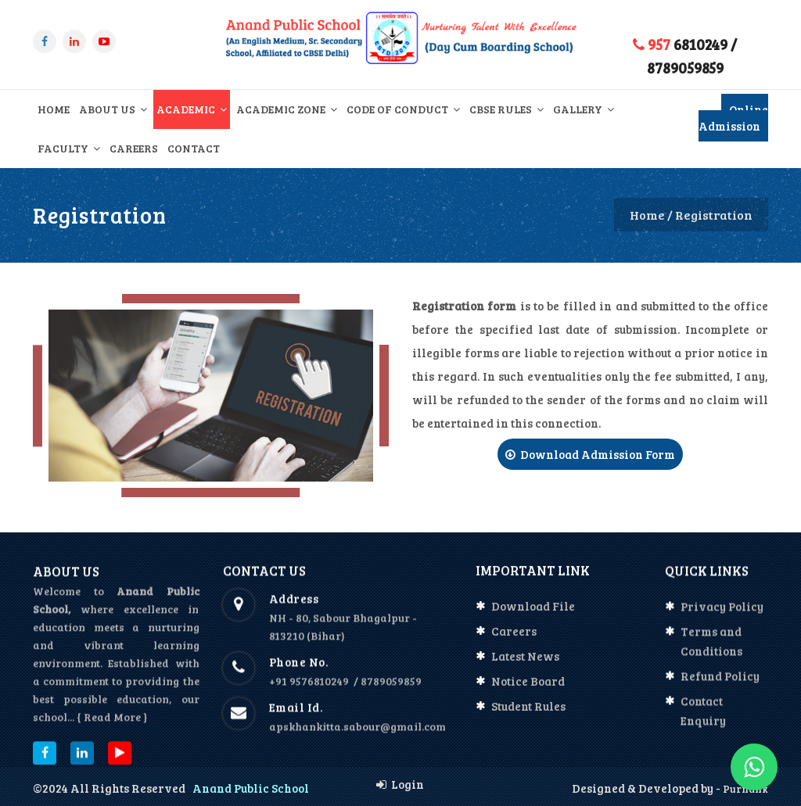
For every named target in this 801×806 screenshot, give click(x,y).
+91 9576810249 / (315, 691)
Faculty (69, 148)
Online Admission (733, 118)
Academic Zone (286, 109)
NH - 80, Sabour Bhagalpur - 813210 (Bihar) (343, 637)
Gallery (583, 109)
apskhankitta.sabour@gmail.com (357, 736)
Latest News (525, 666)
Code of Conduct (403, 109)
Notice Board (528, 691)
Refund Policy (720, 686)
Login (400, 784)
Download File (533, 616)
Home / (651, 214)
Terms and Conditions (711, 651)
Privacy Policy (722, 617)
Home (54, 109)
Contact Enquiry (703, 721)
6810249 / (685, 44)
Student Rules (528, 716)
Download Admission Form (590, 454)
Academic (191, 109)
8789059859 (685, 67)
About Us (113, 109)
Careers (134, 148)
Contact (193, 148)
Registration (714, 214)
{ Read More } (112, 729)
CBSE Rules (506, 109)
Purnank (744, 789)
